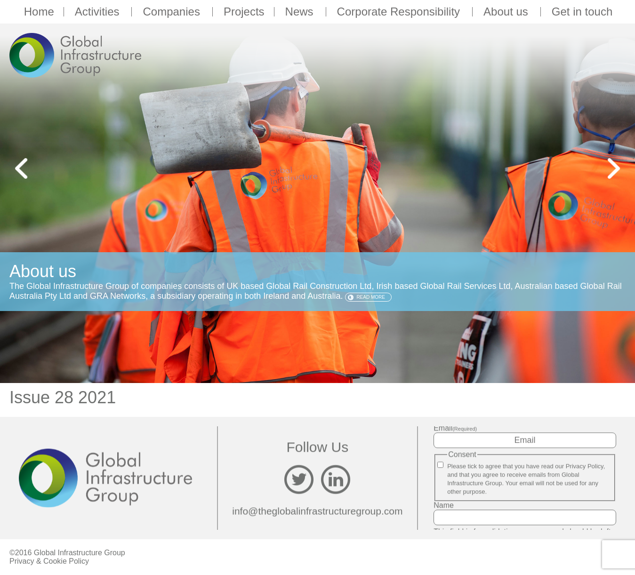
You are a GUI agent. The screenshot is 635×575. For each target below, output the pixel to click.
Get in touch (582, 11)
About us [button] (507, 11)
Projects (244, 11)
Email (455, 428)
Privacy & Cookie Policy (49, 561)
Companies (172, 11)
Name (444, 505)
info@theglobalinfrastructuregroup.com (317, 511)
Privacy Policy (584, 466)
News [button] (300, 11)
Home (39, 11)
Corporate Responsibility (400, 11)
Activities (98, 11)
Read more (370, 297)
